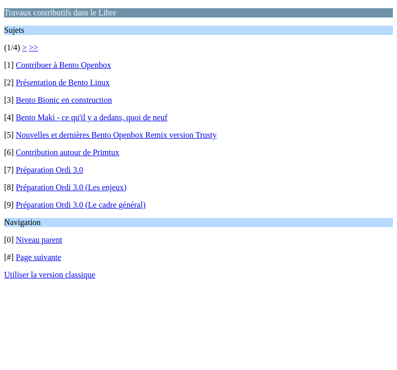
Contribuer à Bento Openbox (63, 65)
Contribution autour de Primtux (67, 152)
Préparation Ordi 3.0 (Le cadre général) (81, 204)
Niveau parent (39, 239)
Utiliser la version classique (49, 274)
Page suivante (38, 257)
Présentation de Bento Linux (63, 82)
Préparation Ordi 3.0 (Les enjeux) (71, 187)
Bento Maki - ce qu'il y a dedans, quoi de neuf (92, 117)
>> (33, 47)
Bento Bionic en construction (64, 100)
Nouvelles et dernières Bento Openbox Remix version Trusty (116, 135)
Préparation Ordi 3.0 (49, 169)
